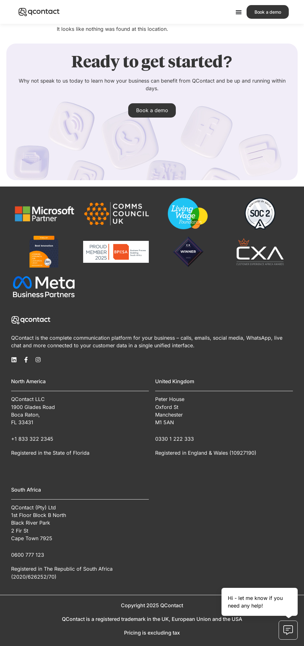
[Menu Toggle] (238, 12)
